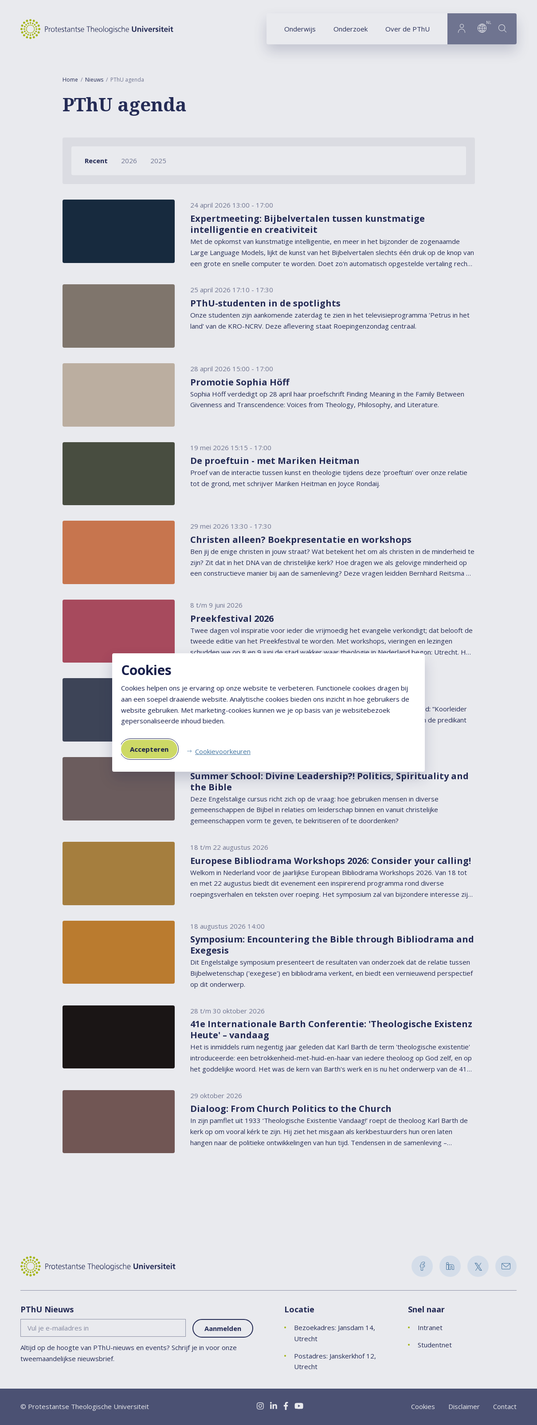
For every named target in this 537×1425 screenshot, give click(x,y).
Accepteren (149, 749)
